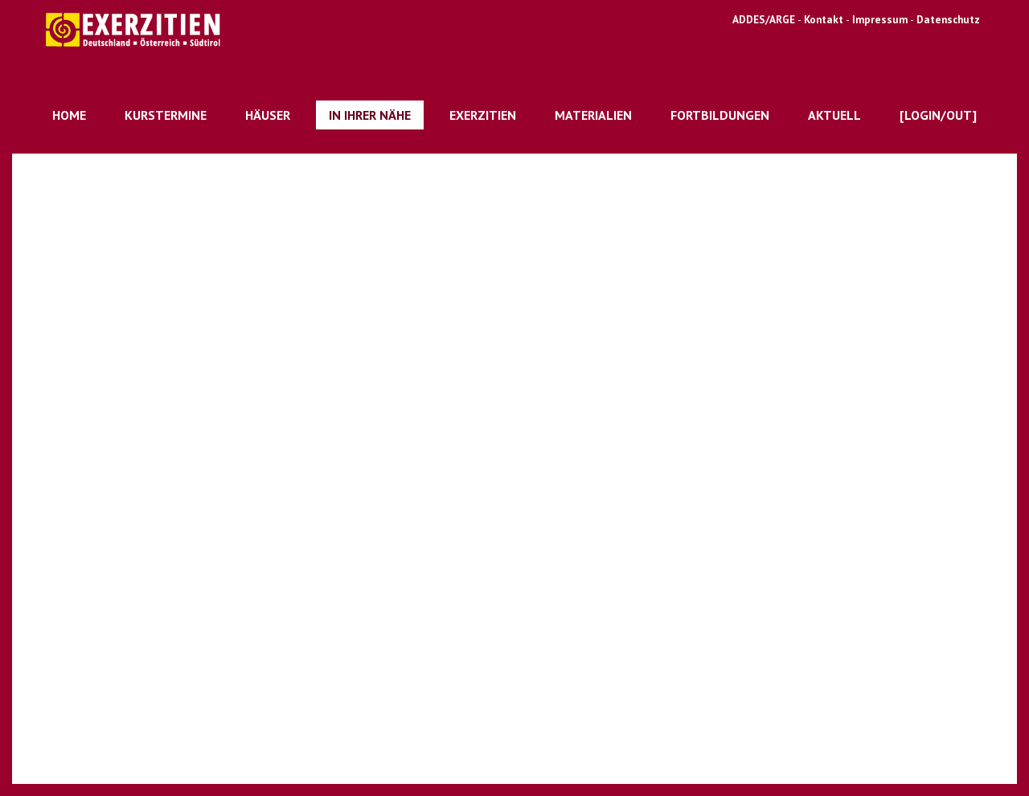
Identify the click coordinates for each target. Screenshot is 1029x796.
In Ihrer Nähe (370, 115)
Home (69, 115)
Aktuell (834, 115)
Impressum (880, 19)
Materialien (593, 115)
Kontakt (825, 19)
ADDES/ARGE (763, 19)
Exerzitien (482, 115)
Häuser (267, 115)
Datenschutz (948, 19)
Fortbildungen (719, 115)
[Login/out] (938, 115)
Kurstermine (166, 115)
